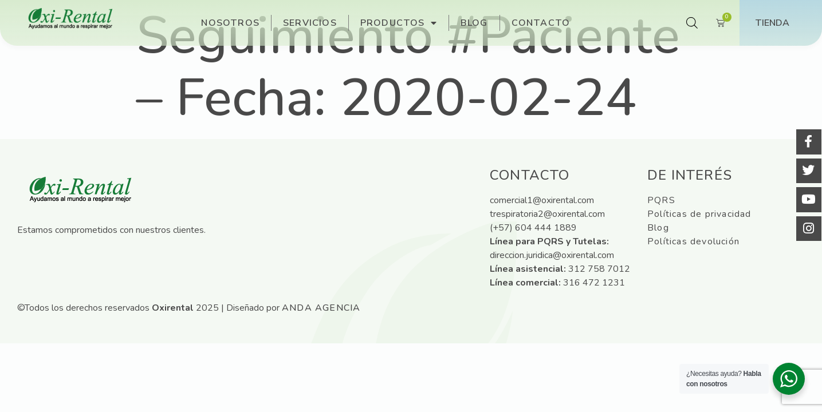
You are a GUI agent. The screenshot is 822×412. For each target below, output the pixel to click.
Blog (474, 23)
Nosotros (230, 23)
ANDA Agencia (321, 308)
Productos (398, 23)
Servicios (310, 23)
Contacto (541, 23)
